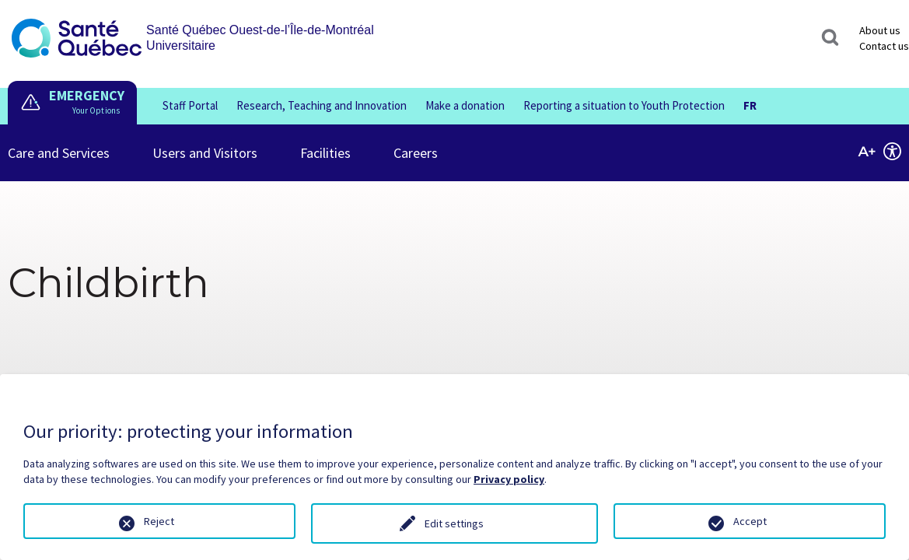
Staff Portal (190, 105)
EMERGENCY (86, 95)
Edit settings (454, 523)
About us (879, 30)
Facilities (325, 143)
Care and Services (59, 143)
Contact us (884, 46)
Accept (750, 521)
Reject (159, 521)
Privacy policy (509, 479)
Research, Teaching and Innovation (321, 105)
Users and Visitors (204, 143)
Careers (415, 143)
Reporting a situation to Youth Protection (624, 105)
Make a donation (465, 105)
